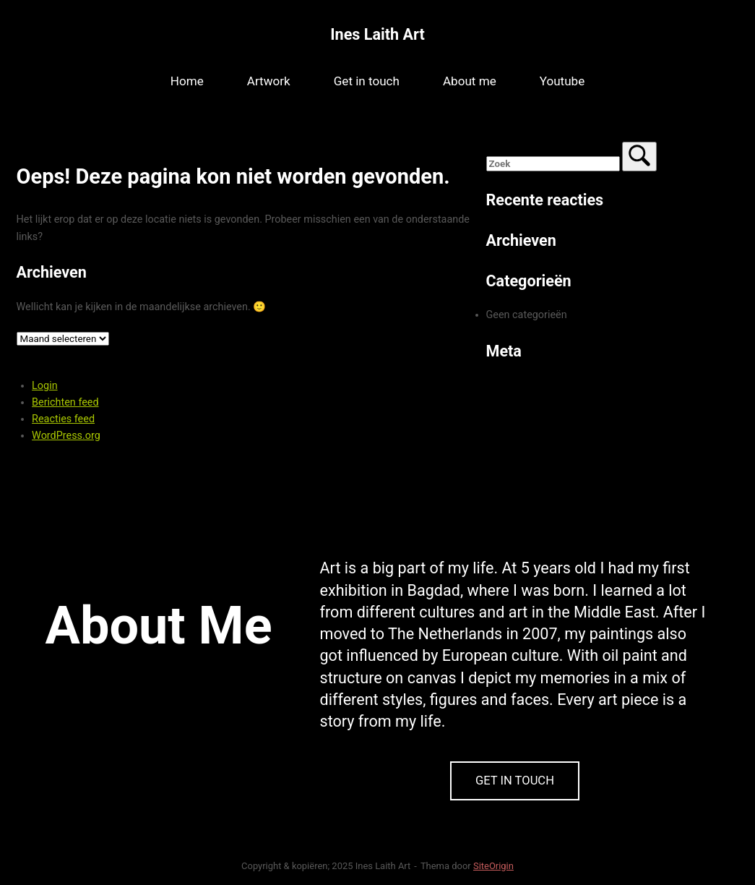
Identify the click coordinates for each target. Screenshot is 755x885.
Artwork (268, 81)
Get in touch (367, 81)
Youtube (562, 81)
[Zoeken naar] (553, 163)
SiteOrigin (493, 865)
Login (45, 386)
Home (187, 81)
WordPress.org (66, 435)
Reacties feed (63, 419)
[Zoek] (639, 156)
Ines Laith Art (377, 34)
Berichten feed (65, 402)
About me (469, 81)
